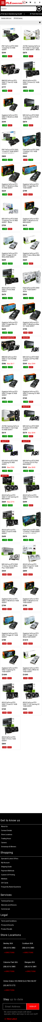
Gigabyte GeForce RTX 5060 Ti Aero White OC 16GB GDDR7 (31, 669)
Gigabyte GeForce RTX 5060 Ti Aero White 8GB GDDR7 (31, 255)
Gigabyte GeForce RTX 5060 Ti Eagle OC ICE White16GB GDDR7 (31, 635)
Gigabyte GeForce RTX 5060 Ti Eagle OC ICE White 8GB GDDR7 (9, 255)
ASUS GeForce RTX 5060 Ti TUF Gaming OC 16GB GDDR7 (31, 704)
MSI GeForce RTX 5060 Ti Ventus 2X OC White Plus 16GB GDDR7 (10, 566)
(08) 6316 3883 (28, 948)
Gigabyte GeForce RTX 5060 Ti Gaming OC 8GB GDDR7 (31, 393)
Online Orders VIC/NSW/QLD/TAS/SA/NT (19, 981)
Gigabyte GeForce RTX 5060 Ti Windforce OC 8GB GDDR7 (31, 220)
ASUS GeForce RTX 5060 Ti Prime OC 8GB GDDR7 (30, 497)
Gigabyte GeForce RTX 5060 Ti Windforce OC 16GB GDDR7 (31, 600)
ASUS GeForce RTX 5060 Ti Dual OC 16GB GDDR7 (9, 704)
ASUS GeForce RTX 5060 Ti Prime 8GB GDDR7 (8, 289)
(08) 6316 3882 (9, 948)
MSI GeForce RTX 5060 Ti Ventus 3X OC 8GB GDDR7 (31, 428)
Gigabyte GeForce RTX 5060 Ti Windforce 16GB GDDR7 (10, 600)
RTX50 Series (18, 18)
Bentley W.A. (8, 943)
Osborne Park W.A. (10, 962)
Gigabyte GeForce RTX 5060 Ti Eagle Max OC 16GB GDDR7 (31, 186)
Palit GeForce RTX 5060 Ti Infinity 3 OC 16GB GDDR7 (31, 151)
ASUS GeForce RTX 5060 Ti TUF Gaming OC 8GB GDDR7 (10, 497)
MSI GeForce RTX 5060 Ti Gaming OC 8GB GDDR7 (10, 462)
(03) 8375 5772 (9, 985)
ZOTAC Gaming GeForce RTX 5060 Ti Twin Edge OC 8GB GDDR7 (10, 428)
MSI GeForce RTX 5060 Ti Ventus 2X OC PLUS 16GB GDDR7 (31, 117)
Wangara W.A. (30, 962)
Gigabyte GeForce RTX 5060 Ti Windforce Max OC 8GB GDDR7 (10, 186)
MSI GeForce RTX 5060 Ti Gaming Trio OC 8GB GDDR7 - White (10, 220)
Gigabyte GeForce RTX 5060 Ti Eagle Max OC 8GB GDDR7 (9, 324)
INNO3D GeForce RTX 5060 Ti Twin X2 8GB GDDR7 (9, 358)
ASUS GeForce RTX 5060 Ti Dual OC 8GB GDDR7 (9, 531)
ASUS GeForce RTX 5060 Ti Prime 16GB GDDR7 (9, 739)
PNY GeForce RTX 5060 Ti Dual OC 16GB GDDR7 (10, 150)
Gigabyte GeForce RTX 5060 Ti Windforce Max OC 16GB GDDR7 (31, 324)
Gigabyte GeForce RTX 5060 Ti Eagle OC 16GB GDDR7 (10, 635)
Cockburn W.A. (27, 943)
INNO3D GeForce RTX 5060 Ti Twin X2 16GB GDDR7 (9, 82)
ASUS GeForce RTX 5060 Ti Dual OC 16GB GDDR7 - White (30, 566)
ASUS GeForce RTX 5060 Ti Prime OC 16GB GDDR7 (31, 82)
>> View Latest (10, 1019)
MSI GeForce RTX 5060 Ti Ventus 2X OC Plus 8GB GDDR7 (31, 462)
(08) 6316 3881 (31, 967)
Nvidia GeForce (6, 18)
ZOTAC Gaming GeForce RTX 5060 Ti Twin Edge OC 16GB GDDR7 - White (31, 48)
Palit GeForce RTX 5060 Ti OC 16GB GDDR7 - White (31, 289)
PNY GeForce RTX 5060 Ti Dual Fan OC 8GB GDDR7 (10, 48)
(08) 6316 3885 (9, 967)
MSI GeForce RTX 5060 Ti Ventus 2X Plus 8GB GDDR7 (31, 358)
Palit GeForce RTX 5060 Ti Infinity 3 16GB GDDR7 (31, 530)
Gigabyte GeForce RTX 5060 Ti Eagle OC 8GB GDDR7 (9, 393)
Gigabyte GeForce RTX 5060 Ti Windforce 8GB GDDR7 (10, 117)
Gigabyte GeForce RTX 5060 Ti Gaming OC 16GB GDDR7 (9, 669)
